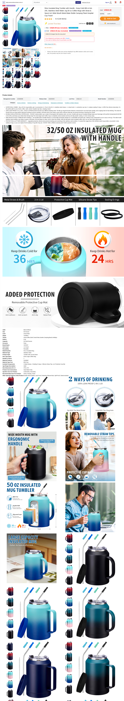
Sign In (107, 2)
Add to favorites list (109, 23)
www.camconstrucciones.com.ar (14, 2)
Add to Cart (110, 19)
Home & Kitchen (21, 103)
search (78, 2)
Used (69, 31)
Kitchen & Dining (31, 103)
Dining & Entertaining (43, 103)
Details (67, 38)
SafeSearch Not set (86, 2)
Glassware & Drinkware (57, 103)
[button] (120, 2)
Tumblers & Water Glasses (72, 103)
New (62, 28)
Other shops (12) (51, 44)
